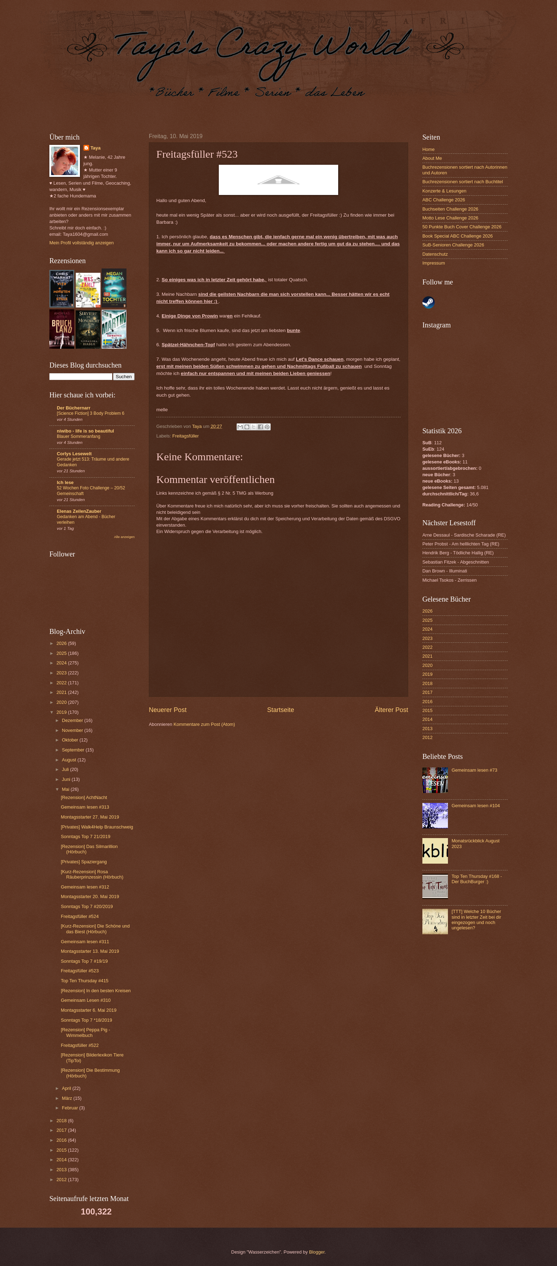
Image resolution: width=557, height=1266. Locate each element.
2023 (62, 672)
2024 (62, 662)
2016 (62, 1140)
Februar (70, 1107)
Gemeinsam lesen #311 (85, 941)
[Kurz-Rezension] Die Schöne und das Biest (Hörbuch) (95, 928)
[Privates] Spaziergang (84, 861)
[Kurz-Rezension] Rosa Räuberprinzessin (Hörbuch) (92, 874)
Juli (66, 769)
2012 (62, 1179)
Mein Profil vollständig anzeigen (81, 242)
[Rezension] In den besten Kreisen (96, 990)
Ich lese (65, 482)
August (69, 759)
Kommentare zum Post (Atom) (204, 724)
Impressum (433, 263)
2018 (62, 1120)
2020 (62, 702)
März (67, 1098)
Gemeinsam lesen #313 (85, 807)
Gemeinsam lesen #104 (475, 805)
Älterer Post (391, 709)
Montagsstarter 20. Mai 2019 (90, 896)
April (67, 1088)
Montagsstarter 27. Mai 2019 (90, 817)
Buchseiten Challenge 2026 (450, 209)
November (73, 730)
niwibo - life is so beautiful (85, 431)
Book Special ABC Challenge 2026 (457, 236)
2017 (62, 1130)
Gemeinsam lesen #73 (474, 770)
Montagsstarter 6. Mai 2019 (89, 1010)
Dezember (73, 720)
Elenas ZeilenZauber (79, 511)
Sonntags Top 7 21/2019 (85, 836)
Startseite (280, 709)
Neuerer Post (167, 709)
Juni (66, 779)
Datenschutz (435, 254)
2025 (62, 653)
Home (428, 149)
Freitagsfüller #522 (80, 1045)
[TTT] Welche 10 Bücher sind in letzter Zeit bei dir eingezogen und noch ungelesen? (476, 919)
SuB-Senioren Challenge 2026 (453, 245)
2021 (62, 692)
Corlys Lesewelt (74, 453)
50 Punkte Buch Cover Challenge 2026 (462, 226)
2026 (62, 643)
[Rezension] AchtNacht (84, 797)
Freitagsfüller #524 (80, 916)
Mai (66, 789)
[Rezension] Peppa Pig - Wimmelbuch (85, 1032)
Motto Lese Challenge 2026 (450, 218)
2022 (62, 682)
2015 (62, 1150)
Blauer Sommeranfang (78, 436)
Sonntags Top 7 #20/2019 (87, 906)
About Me (432, 158)
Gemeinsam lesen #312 (85, 887)
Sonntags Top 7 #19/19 (84, 961)
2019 (62, 712)
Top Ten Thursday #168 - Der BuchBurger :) (476, 879)
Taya (96, 148)
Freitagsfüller (185, 436)
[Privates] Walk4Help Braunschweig (97, 827)
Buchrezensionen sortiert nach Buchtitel (462, 181)
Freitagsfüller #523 (80, 970)
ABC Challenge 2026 (443, 199)
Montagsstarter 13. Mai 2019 (90, 951)
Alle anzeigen (124, 537)
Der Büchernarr (73, 408)
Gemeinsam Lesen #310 (85, 1000)
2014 (62, 1159)
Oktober (70, 740)
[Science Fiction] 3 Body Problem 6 (90, 413)
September (74, 749)
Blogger (317, 1252)
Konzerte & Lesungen (444, 191)
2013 (62, 1169)
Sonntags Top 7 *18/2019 (86, 1020)
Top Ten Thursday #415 (84, 980)
